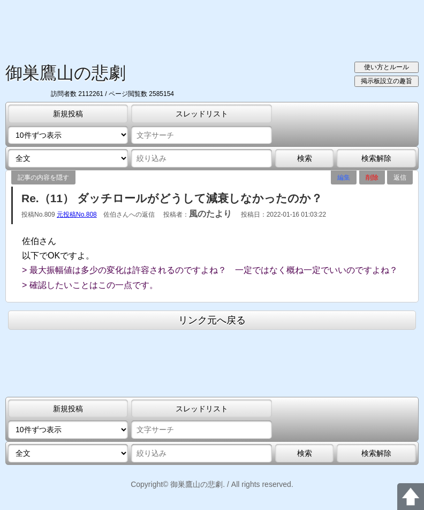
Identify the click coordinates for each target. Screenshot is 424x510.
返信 (399, 177)
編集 (343, 177)
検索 (304, 158)
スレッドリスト (202, 113)
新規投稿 (68, 113)
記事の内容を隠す (43, 177)
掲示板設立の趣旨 (386, 81)
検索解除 (376, 158)
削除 (372, 177)
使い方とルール (386, 67)
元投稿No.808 (77, 214)
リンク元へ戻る (212, 320)
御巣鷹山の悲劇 (65, 73)
